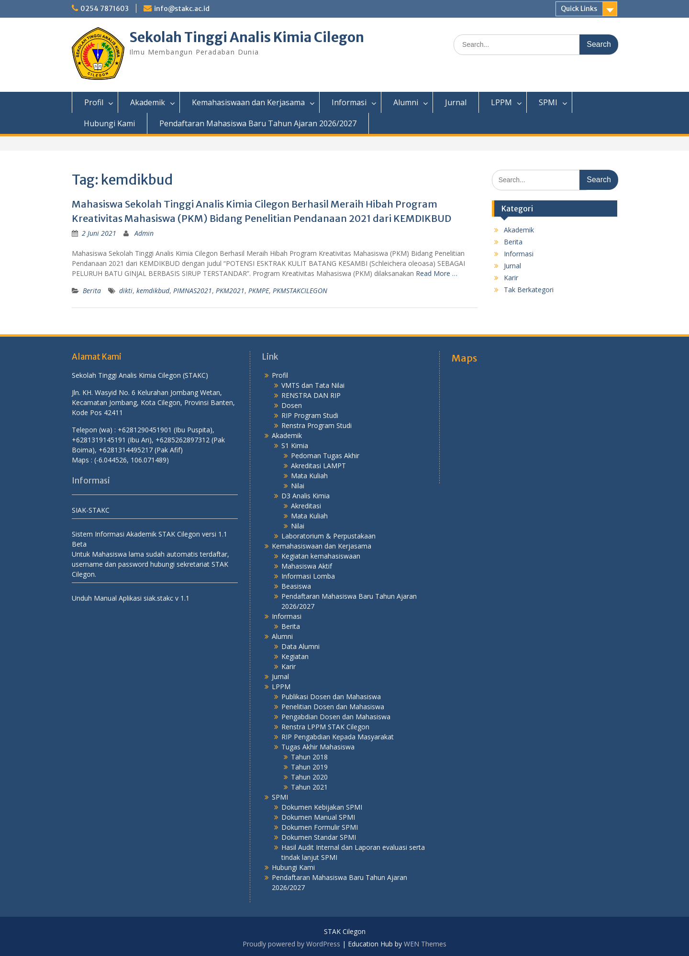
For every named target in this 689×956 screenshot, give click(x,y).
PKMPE (258, 290)
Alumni (405, 102)
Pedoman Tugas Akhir (325, 455)
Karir (511, 277)
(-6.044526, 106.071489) (131, 459)
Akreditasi (306, 505)
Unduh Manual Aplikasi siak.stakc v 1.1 (130, 598)
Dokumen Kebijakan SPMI (321, 807)
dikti (126, 290)
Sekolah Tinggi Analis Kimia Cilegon (246, 37)
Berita (92, 290)
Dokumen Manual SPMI (318, 817)
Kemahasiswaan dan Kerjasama (248, 102)
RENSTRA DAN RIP (311, 395)
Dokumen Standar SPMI (318, 837)
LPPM (501, 102)
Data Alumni (300, 646)
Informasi (349, 102)
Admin (144, 233)
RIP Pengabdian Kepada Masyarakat (337, 736)
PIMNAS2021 (192, 290)
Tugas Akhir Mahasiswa (318, 746)
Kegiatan (295, 656)
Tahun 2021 (309, 786)
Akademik (147, 102)
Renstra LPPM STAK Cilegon (325, 726)
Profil (93, 102)
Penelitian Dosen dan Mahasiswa (332, 706)
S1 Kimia (294, 445)
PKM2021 (230, 290)
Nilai (297, 485)
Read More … (436, 273)
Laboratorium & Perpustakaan (328, 535)
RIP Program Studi (309, 415)
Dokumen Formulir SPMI (319, 827)
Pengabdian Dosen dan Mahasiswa (335, 716)
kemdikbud (152, 290)
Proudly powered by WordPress (291, 943)
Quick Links (579, 8)
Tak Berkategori (529, 289)
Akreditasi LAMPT (318, 465)
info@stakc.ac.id (182, 8)
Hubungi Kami (109, 123)
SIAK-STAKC (91, 510)
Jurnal (456, 102)
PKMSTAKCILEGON (300, 290)
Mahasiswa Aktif (306, 566)
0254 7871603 (104, 8)
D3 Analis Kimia (305, 495)
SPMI (548, 102)
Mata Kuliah (309, 475)
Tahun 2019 (309, 766)
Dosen (291, 405)
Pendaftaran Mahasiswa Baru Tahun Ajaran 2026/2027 (257, 123)
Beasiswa (296, 586)
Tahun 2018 (309, 756)
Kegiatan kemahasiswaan (320, 555)
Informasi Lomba (308, 576)
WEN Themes (425, 943)
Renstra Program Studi (316, 425)
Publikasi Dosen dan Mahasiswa (331, 696)
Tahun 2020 (309, 776)
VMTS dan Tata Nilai (312, 385)
